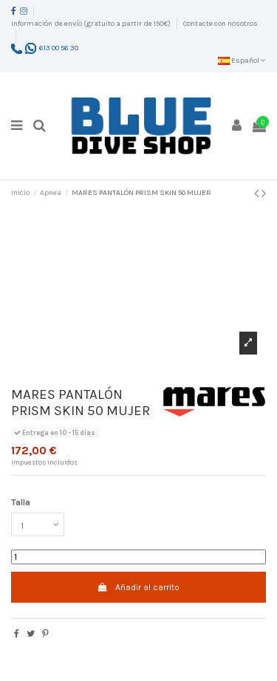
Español (242, 60)
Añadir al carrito (138, 587)
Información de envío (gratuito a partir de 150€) (91, 23)
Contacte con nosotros (220, 23)
